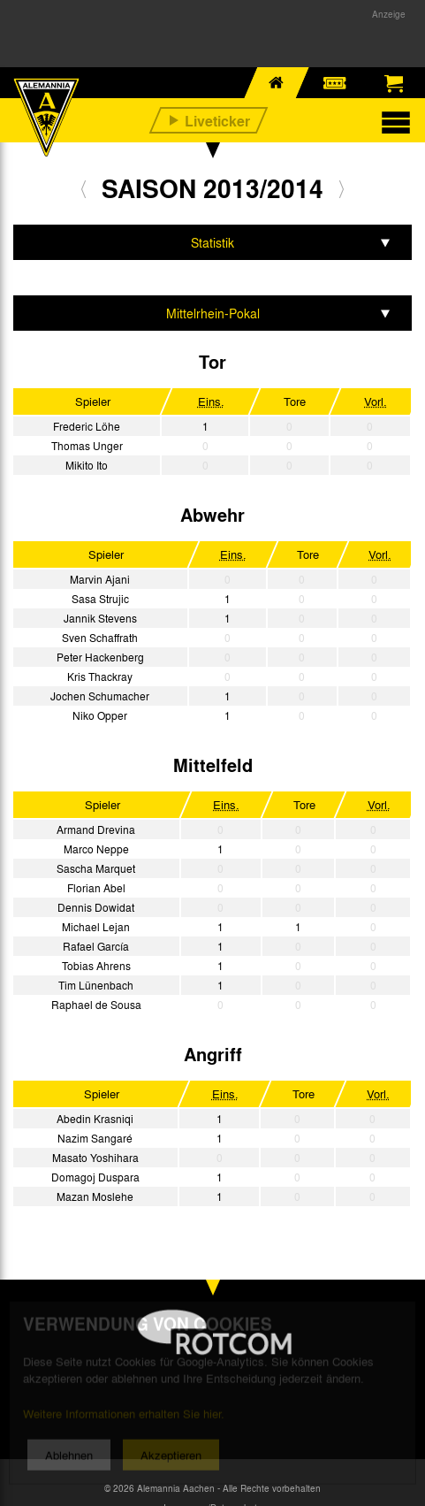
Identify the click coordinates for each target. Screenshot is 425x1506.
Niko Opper (99, 715)
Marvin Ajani (100, 579)
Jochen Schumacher (99, 696)
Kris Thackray (100, 676)
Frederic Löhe (86, 426)
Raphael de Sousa (96, 1005)
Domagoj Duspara (95, 1177)
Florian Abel (96, 888)
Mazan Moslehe (95, 1196)
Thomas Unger (87, 446)
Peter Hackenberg (100, 657)
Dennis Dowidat (95, 907)
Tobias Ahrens (96, 966)
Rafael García (96, 946)
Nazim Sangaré (95, 1138)
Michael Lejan (96, 927)
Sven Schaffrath (100, 638)
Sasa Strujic (100, 599)
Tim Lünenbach (95, 985)
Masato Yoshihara (95, 1158)
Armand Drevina (96, 829)
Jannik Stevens (100, 618)
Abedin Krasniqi (95, 1119)
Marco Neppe (96, 849)
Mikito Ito (86, 465)
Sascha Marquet (96, 868)
